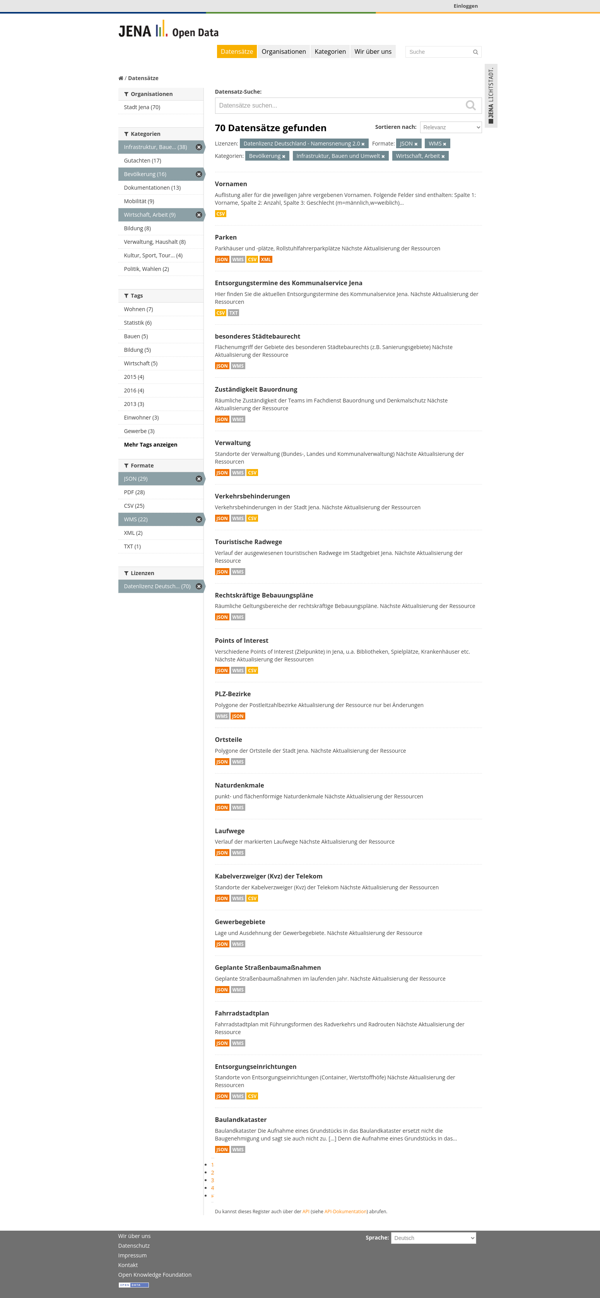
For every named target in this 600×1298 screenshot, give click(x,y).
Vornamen (231, 184)
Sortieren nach (395, 126)
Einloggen (466, 5)
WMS (238, 259)
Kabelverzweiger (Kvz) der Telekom (269, 876)
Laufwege (230, 831)
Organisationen (284, 51)
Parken (226, 237)
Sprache (377, 1237)
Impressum (132, 1255)
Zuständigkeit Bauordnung (256, 389)
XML (266, 259)
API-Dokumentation (346, 1211)
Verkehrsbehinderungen (253, 496)
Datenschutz (134, 1245)
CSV (221, 214)
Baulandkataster (241, 1119)
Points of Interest (242, 640)
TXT (233, 313)
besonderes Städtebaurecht (258, 336)
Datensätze (237, 51)
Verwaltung (233, 442)
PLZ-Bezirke (233, 694)
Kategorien (330, 51)
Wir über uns (372, 51)
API (306, 1211)
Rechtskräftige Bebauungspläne (264, 595)
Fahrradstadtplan (242, 1013)
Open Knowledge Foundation (155, 1274)
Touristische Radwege (248, 542)
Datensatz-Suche (237, 91)
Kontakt (128, 1265)
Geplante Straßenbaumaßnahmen (268, 967)
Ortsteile (229, 739)
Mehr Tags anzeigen (151, 444)
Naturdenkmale (239, 785)
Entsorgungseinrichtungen (256, 1066)
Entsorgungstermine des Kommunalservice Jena (289, 283)
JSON (222, 259)
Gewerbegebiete (240, 922)
